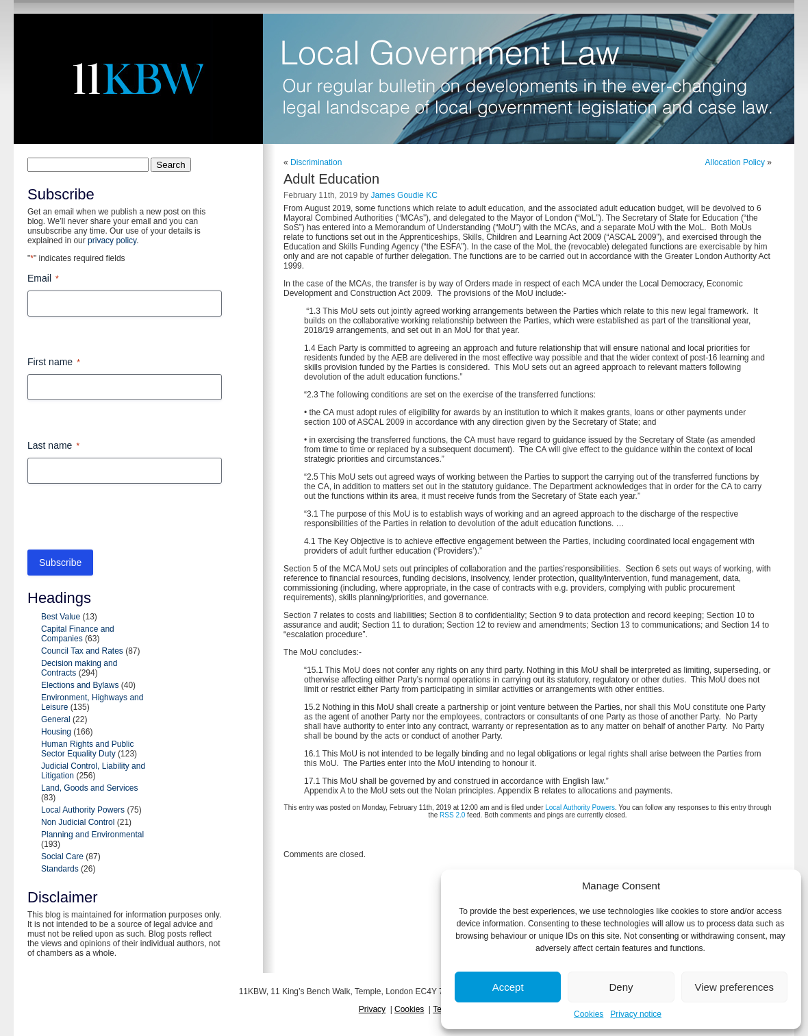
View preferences (734, 987)
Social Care (62, 856)
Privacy (372, 1009)
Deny (621, 987)
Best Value (60, 616)
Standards (60, 869)
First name (53, 362)
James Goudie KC (403, 195)
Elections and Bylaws (79, 685)
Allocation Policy (735, 162)
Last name (53, 446)
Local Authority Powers (83, 810)
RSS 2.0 (452, 815)
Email (43, 279)
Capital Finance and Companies (77, 633)
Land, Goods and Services (89, 788)
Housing (56, 732)
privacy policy (112, 240)
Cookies (588, 1014)
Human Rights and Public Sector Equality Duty (87, 748)
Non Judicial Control (77, 822)
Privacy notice (635, 1014)
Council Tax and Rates (82, 651)
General (56, 719)
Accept (508, 987)
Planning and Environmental (92, 834)
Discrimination (316, 162)
